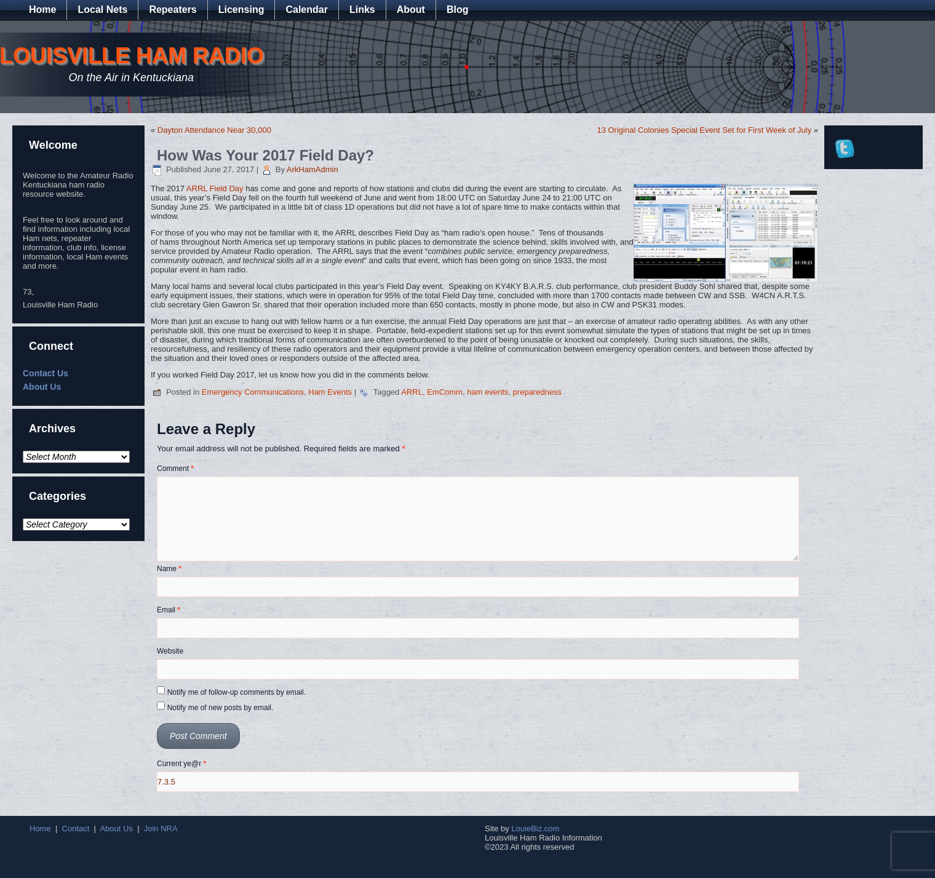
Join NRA (161, 828)
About (411, 9)
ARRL (412, 392)
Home (42, 9)
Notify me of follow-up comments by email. (236, 692)
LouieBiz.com (535, 828)
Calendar (306, 9)
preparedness (537, 392)
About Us (42, 387)
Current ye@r (181, 763)
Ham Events (330, 392)
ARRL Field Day (215, 188)
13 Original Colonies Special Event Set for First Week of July (704, 130)
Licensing (241, 9)
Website (170, 651)
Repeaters (172, 9)
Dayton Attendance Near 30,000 (214, 130)
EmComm (445, 392)
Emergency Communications (253, 392)
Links (362, 9)
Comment (175, 468)
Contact (76, 828)
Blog (458, 9)
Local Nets (102, 9)
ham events (487, 392)
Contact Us (45, 373)
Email (168, 610)
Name (169, 568)
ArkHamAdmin (312, 169)
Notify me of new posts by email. (220, 707)
